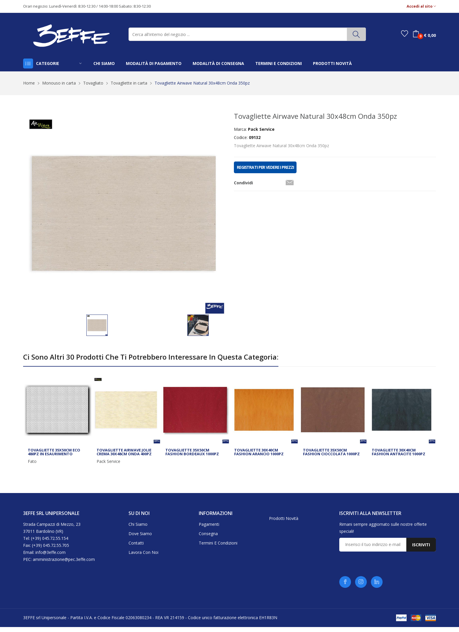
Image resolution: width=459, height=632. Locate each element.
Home (29, 83)
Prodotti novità (283, 523)
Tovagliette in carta (129, 83)
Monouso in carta (59, 83)
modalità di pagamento (153, 63)
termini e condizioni (278, 63)
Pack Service (108, 466)
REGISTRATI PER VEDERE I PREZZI (265, 167)
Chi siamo (138, 529)
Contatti (136, 547)
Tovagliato (93, 83)
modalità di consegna (218, 63)
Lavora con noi (143, 557)
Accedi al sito (421, 6)
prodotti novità (332, 63)
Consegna (208, 538)
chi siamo (104, 63)
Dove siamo (140, 538)
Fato (32, 466)
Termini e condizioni (218, 547)
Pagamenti (209, 529)
